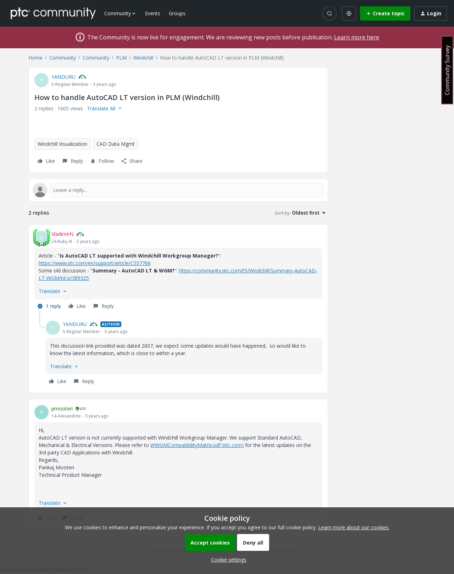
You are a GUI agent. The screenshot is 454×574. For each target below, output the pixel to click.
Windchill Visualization (62, 143)
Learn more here (356, 37)
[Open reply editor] (178, 190)
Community (62, 57)
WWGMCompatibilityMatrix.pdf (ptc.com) (197, 445)
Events (152, 13)
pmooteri (62, 408)
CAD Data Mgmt (115, 143)
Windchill (143, 57)
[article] (178, 271)
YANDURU (63, 76)
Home (35, 57)
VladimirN (62, 234)
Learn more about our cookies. (353, 527)
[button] (385, 13)
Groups (177, 13)
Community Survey (447, 70)
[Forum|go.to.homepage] (53, 13)
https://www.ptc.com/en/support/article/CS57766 (95, 263)
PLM (121, 57)
